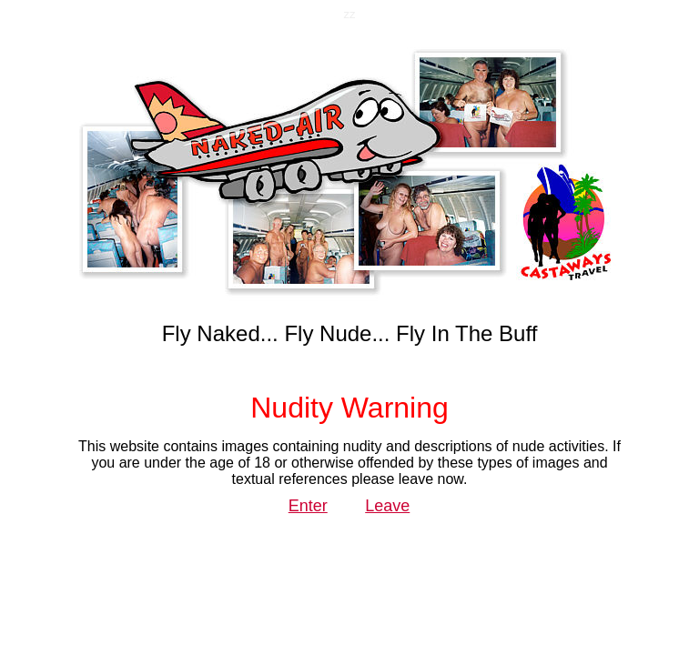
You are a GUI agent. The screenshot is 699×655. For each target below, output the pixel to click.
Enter (308, 506)
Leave (387, 506)
